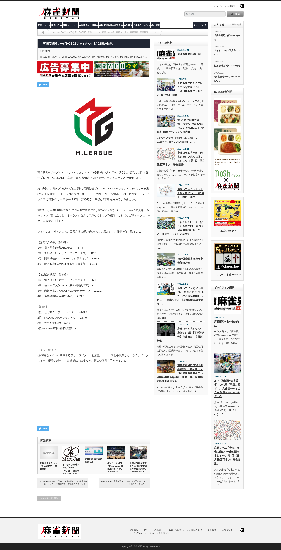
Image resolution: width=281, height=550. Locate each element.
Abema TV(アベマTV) (53, 57)
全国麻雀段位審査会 (88, 25)
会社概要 (231, 6)
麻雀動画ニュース (138, 57)
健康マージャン (70, 25)
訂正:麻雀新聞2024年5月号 (227, 65)
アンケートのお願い (153, 530)
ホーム (219, 6)
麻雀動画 (124, 57)
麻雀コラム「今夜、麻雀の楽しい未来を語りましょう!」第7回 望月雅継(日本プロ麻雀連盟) (181, 158)
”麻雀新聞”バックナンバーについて (227, 78)
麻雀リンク (227, 530)
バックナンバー (200, 25)
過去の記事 (237, 24)
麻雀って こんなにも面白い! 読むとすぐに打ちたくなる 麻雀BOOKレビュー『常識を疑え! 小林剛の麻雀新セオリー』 (180, 296)
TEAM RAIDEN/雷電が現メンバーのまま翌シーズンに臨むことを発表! (122, 482)
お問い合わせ (195, 530)
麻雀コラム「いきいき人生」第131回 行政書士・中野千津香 (190, 193)
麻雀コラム (56, 25)
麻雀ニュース (43, 25)
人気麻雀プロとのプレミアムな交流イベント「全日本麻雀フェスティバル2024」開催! (180, 89)
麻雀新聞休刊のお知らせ (190, 56)
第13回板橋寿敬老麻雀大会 (93, 460)
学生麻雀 (128, 25)
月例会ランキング (141, 25)
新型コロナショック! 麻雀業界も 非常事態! (48, 466)
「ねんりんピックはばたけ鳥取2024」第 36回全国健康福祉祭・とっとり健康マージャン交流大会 (180, 228)
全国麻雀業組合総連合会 (111, 25)
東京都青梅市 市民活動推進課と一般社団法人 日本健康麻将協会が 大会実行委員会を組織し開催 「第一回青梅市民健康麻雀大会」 (180, 373)
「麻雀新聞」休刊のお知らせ (227, 37)
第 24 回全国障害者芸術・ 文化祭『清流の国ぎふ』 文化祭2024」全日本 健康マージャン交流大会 (180, 125)
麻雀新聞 (137, 546)
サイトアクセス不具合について (227, 52)
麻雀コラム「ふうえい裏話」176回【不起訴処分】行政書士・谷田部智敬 (180, 334)
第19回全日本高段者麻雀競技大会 (190, 260)
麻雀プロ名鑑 (98, 57)
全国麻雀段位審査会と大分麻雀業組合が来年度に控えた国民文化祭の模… (138, 469)
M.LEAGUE (70, 57)
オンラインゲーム (138, 533)
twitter (242, 6)
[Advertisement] (93, 396)
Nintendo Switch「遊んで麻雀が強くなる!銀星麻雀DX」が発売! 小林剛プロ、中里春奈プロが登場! (65, 482)
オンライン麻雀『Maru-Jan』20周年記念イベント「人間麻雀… (115, 467)
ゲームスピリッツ (161, 533)
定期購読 (134, 530)
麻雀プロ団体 (112, 57)
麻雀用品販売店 (176, 530)
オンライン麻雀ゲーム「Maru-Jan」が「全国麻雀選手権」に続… (71, 469)
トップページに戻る (49, 498)
